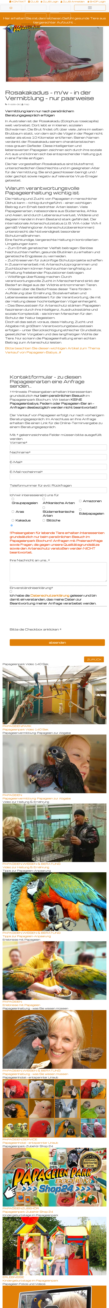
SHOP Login (97, 1)
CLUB (33, 1)
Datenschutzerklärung (50, 595)
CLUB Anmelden (72, 1)
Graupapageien (25, 503)
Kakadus (23, 520)
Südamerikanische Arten (58, 513)
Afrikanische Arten (59, 503)
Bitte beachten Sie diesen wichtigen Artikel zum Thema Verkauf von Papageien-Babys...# (52, 350)
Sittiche (53, 520)
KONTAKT (17, 1)
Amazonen (92, 501)
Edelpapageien (91, 513)
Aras (20, 511)
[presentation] (36, 620)
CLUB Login (49, 1)
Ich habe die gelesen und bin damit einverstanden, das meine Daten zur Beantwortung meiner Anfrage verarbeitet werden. (53, 599)
